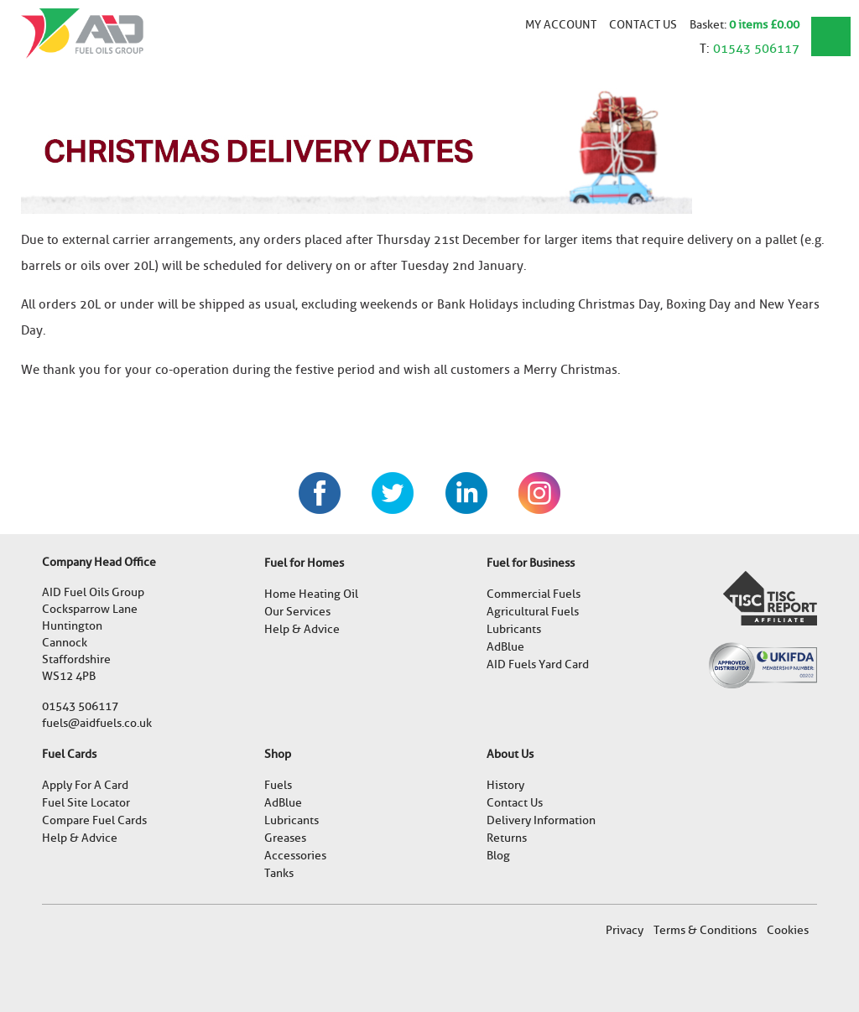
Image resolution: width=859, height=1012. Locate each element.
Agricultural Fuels (533, 612)
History (505, 785)
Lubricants (514, 629)
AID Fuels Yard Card (538, 664)
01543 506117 (756, 48)
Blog (498, 856)
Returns (507, 838)
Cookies (788, 930)
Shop (277, 754)
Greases (285, 838)
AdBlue (505, 647)
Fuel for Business (531, 563)
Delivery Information (541, 820)
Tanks (279, 873)
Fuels (278, 785)
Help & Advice (302, 629)
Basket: (709, 24)
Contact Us (643, 24)
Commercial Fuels (533, 594)
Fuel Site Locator (86, 803)
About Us (510, 754)
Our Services (297, 612)
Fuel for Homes (304, 563)
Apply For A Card (85, 785)
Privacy (624, 930)
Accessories (295, 856)
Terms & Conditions (705, 930)
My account (560, 24)
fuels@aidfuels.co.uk (97, 723)
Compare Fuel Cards (94, 820)
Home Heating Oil (311, 594)
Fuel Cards (69, 754)
